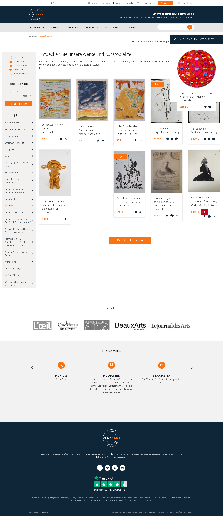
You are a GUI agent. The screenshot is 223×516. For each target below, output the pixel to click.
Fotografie (10, 149)
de (183, 3)
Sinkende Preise (21, 73)
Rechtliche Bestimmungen (172, 454)
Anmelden (165, 3)
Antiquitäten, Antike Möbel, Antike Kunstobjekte (17, 230)
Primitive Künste (12, 198)
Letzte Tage (19, 57)
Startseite (33, 35)
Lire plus (43, 67)
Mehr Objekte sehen (130, 240)
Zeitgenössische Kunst (15, 129)
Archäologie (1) (38, 497)
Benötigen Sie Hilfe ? (59, 454)
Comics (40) (88, 497)
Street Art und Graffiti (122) (131, 500)
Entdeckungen (11, 135)
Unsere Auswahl (21, 65)
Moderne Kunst (12, 122)
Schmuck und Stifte (14, 212)
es (191, 3)
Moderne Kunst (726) (65, 500)
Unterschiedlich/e (13, 268)
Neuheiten (19, 61)
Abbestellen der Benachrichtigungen (145, 454)
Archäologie (10, 261)
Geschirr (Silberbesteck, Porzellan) (16, 253)
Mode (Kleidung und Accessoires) (14, 181)
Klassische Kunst (12, 172)
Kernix (191, 512)
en (179, 3)
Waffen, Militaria (12, 275)
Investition (18, 69)
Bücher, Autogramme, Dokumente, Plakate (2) (63, 497)
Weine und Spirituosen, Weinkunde (15, 283)
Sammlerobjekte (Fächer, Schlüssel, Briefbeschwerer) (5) (97, 500)
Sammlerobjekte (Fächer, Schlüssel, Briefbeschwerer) (18, 220)
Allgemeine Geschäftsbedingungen (111, 457)
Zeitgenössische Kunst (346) (154, 500)
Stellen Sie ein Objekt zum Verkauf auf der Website (90, 454)
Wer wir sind (44, 454)
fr (175, 3)
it (187, 3)
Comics (8, 155)
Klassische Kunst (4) (183, 497)
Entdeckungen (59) (101, 497)
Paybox (184, 512)
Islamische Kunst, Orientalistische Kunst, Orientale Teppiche (15, 242)
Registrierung (149, 3)
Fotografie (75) (116, 497)
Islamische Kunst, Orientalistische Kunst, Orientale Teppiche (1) (148, 497)
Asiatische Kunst (12, 205)
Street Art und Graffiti (14, 142)
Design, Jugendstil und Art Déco (17, 164)
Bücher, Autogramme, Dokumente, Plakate (15, 191)
